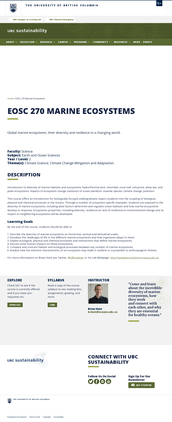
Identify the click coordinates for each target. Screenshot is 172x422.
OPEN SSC (15, 305)
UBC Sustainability (27, 360)
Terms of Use (34, 417)
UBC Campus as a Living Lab (27, 19)
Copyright (47, 417)
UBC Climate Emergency (61, 19)
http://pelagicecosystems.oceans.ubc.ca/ (134, 258)
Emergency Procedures (16, 417)
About (11, 41)
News (136, 41)
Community (102, 41)
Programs (82, 41)
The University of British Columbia (13, 8)
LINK (52, 305)
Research (47, 41)
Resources (122, 41)
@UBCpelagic (76, 258)
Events (147, 41)
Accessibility (59, 417)
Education (28, 41)
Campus (64, 41)
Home (10, 98)
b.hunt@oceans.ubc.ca (102, 312)
